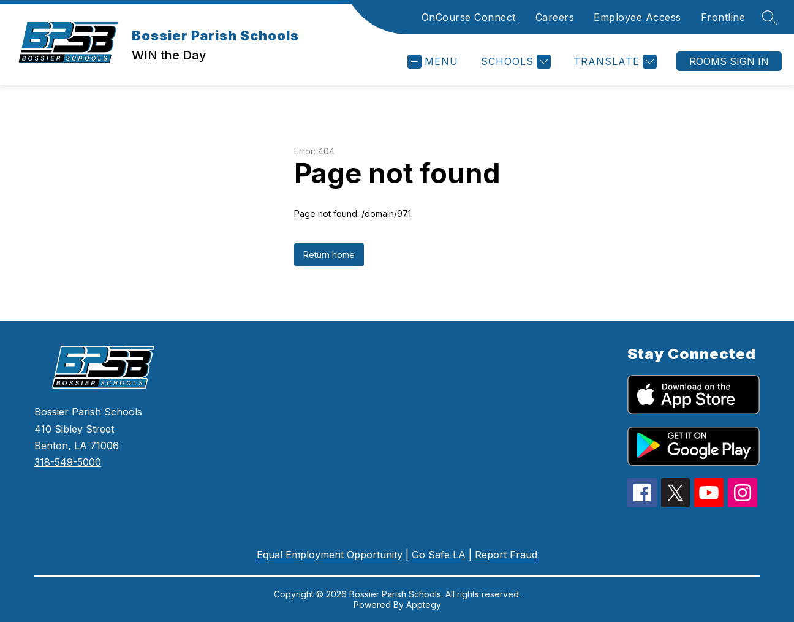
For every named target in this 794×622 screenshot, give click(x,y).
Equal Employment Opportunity (330, 554)
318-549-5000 (67, 462)
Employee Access (637, 17)
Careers (555, 17)
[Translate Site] (613, 61)
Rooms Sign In (729, 61)
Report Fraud (506, 554)
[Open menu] (432, 61)
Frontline (723, 17)
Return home (329, 254)
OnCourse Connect (469, 17)
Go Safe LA (439, 554)
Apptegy (423, 604)
